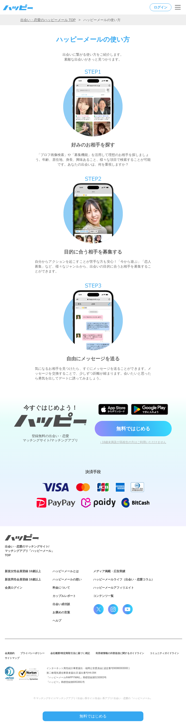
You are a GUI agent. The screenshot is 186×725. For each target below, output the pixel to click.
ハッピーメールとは (66, 571)
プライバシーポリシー (32, 653)
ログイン (160, 7)
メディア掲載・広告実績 (109, 571)
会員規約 (10, 653)
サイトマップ (12, 658)
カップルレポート (64, 596)
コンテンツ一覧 (103, 596)
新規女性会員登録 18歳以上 (23, 571)
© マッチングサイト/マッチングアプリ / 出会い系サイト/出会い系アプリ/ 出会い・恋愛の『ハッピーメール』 (93, 698)
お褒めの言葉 (61, 612)
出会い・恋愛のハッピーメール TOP (48, 20)
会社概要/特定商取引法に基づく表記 (70, 653)
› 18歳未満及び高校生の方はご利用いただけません (133, 442)
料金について (61, 587)
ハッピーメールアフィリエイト (113, 587)
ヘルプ (57, 620)
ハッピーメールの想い (67, 579)
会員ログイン (13, 587)
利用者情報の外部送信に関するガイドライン (120, 653)
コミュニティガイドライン (164, 653)
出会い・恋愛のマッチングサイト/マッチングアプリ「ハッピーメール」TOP (29, 551)
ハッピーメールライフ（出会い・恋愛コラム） (123, 579)
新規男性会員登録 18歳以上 (23, 579)
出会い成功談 (61, 604)
